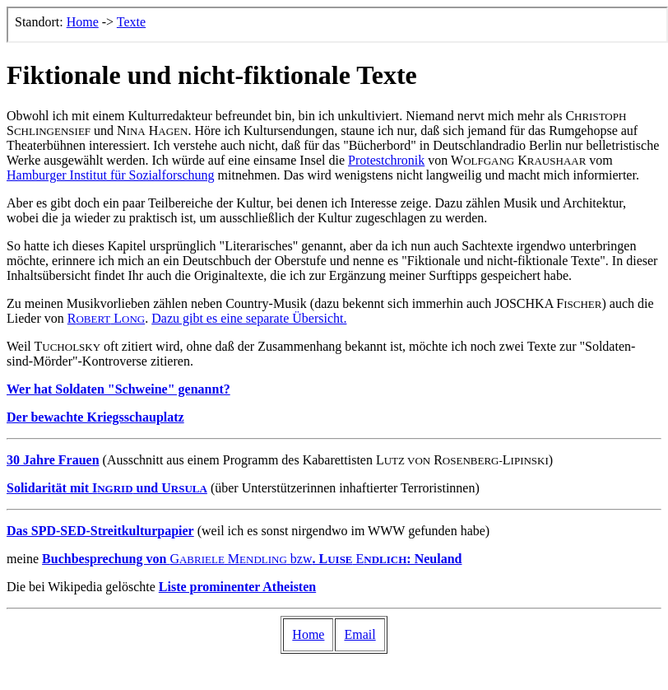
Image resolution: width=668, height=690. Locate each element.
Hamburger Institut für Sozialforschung (111, 175)
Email (359, 634)
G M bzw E (252, 559)
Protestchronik (386, 160)
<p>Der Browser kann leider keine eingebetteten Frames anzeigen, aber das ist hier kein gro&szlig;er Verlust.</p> (337, 25)
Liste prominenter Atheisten (237, 587)
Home (308, 634)
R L (106, 318)
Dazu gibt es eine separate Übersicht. (248, 318)
